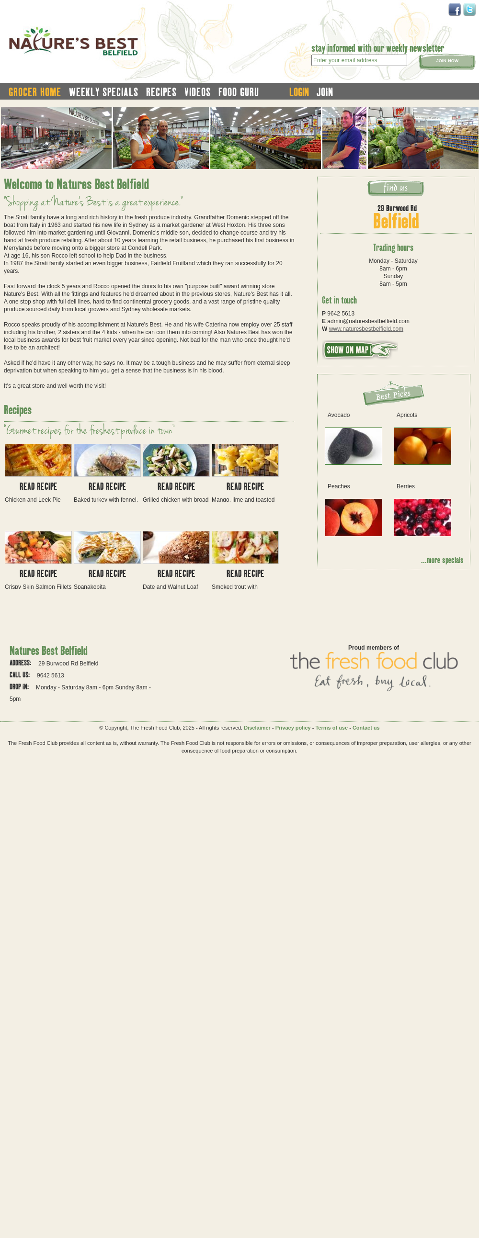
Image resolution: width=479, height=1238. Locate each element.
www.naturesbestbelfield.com (366, 329)
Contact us (366, 728)
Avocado (339, 415)
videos (197, 92)
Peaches (339, 486)
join (325, 92)
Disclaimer (257, 728)
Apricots (407, 415)
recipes (161, 92)
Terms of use (331, 728)
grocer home (35, 92)
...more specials (442, 559)
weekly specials (103, 92)
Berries (406, 486)
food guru (238, 92)
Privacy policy (293, 728)
